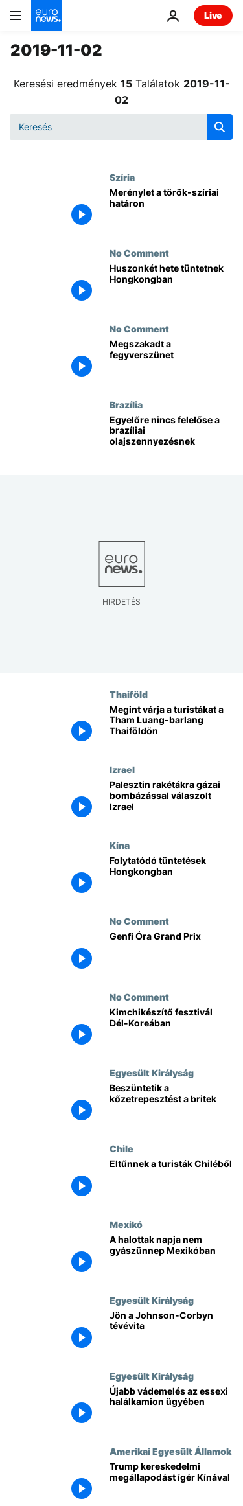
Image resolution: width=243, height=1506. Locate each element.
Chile (121, 1148)
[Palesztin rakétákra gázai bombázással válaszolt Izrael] (171, 802)
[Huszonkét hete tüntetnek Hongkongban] (171, 285)
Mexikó (126, 1224)
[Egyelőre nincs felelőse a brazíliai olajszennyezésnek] (171, 437)
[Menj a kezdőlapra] (46, 15)
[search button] (220, 127)
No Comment (139, 253)
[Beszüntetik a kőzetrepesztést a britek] (171, 1105)
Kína (120, 845)
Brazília (126, 404)
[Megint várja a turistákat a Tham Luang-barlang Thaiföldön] (171, 726)
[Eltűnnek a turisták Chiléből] (171, 1181)
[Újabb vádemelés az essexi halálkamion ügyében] (171, 1408)
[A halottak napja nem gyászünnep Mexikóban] (171, 1256)
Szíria (122, 177)
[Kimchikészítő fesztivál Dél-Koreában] (171, 1029)
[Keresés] (121, 127)
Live (213, 15)
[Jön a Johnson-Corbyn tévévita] (171, 1332)
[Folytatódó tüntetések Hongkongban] (171, 877)
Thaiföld (129, 694)
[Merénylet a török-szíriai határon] (171, 209)
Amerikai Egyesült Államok (170, 1451)
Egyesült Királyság (152, 1072)
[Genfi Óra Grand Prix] (171, 953)
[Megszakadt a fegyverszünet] (171, 361)
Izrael (122, 769)
